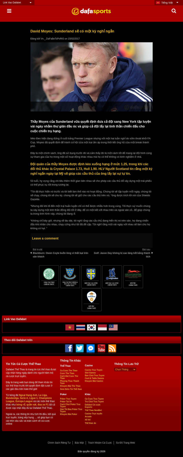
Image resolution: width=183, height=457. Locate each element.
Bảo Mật (79, 442)
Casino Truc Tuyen (93, 370)
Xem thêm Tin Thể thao (71, 389)
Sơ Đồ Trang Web (125, 442)
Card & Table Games (94, 378)
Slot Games (90, 373)
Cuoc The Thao (67, 373)
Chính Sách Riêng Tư (59, 442)
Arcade (88, 417)
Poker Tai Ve (66, 401)
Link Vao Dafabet (12, 2)
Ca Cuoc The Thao (68, 370)
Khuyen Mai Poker (68, 414)
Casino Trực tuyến (93, 414)
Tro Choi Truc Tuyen (94, 401)
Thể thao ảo (90, 423)
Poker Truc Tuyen (68, 399)
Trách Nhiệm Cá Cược (100, 442)
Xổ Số (87, 420)
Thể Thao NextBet (93, 410)
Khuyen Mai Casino (94, 381)
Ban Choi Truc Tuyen (94, 375)
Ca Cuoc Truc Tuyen (94, 399)
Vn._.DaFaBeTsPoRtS (52, 38)
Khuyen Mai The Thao (70, 386)
